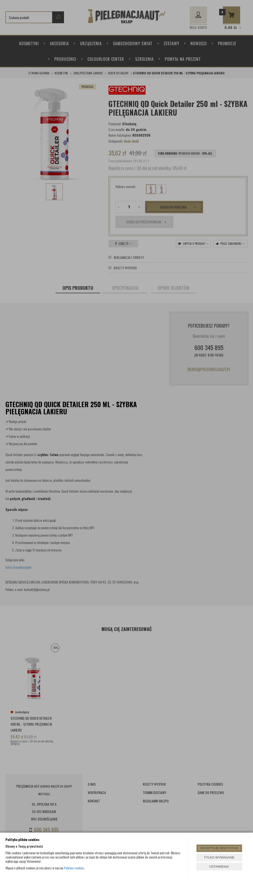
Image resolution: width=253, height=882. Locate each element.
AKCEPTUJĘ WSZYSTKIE (219, 848)
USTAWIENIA (219, 866)
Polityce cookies (74, 867)
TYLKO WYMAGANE (219, 857)
